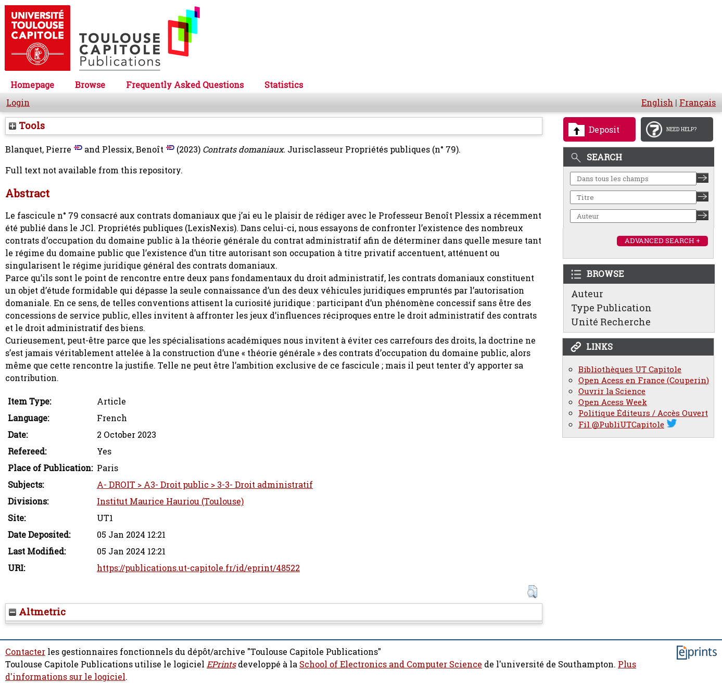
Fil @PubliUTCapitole (621, 424)
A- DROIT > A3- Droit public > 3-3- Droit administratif (205, 484)
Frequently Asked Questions (185, 85)
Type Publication (611, 307)
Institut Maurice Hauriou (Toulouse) (170, 501)
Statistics (283, 85)
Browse (90, 85)
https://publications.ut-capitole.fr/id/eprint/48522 (198, 568)
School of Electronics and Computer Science (390, 664)
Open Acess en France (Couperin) (643, 380)
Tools (27, 125)
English (657, 102)
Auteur (587, 293)
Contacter (25, 651)
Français (697, 102)
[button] (532, 591)
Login (18, 102)
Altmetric (37, 611)
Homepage (32, 85)
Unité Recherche (611, 321)
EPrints (221, 664)
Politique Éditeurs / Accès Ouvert (643, 413)
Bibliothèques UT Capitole (629, 369)
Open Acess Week (612, 402)
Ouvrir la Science (611, 391)
